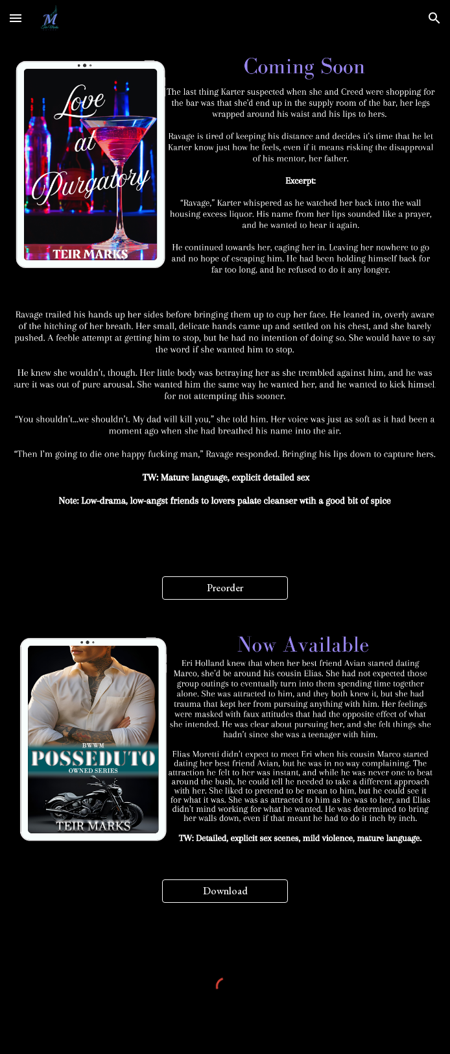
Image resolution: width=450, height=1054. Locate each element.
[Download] (225, 891)
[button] (15, 18)
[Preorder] (225, 587)
